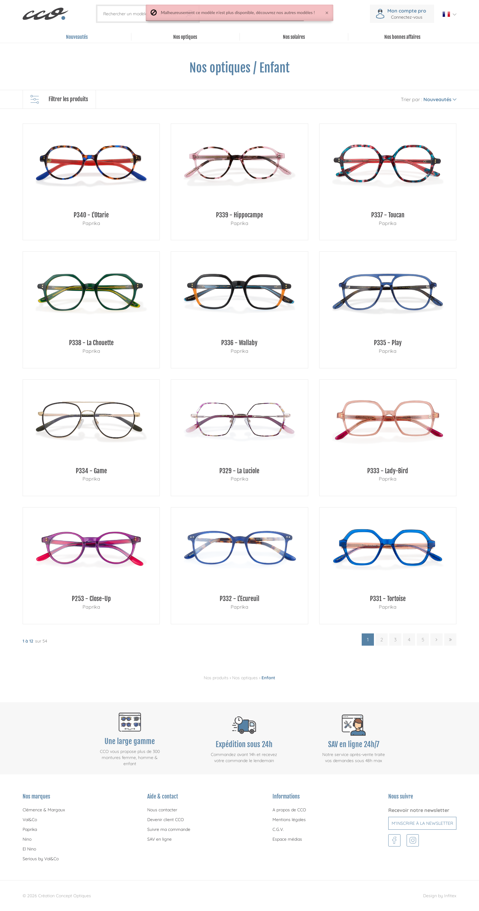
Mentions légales (289, 819)
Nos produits (216, 677)
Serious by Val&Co (41, 858)
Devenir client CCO (165, 819)
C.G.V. (278, 829)
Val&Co (30, 819)
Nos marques (36, 796)
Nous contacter (162, 810)
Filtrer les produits (59, 99)
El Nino (29, 849)
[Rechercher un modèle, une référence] (144, 13)
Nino (27, 839)
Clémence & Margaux (44, 810)
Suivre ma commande (168, 829)
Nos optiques (245, 677)
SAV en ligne (159, 839)
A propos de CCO (289, 810)
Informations (286, 796)
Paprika (30, 829)
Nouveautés (77, 37)
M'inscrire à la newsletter (422, 823)
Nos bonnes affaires (402, 37)
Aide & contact (162, 796)
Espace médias (287, 839)
